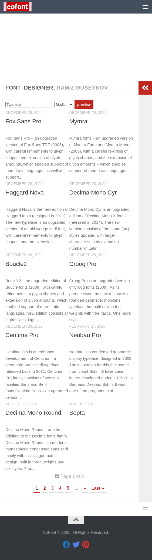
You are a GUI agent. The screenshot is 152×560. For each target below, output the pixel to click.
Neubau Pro (85, 335)
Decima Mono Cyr (93, 192)
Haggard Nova (24, 192)
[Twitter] (76, 544)
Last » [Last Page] (98, 488)
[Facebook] (66, 544)
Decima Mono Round (33, 412)
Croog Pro (82, 264)
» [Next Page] (85, 488)
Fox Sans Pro (23, 121)
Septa (77, 412)
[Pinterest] (86, 544)
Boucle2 (16, 264)
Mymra (78, 121)
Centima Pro (21, 335)
